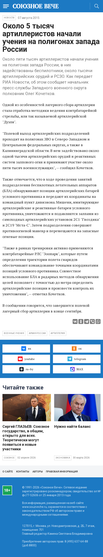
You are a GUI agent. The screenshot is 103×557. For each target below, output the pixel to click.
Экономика (63, 458)
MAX (76, 369)
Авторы (37, 471)
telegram (77, 359)
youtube (26, 359)
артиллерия (58, 333)
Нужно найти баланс (72, 426)
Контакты (22, 471)
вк (26, 348)
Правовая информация (62, 471)
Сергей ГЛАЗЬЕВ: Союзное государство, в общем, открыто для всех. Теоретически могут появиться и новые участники (25, 437)
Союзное (9, 458)
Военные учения (14, 333)
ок (76, 348)
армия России (37, 333)
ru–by (26, 369)
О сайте (7, 471)
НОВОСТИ (9, 18)
